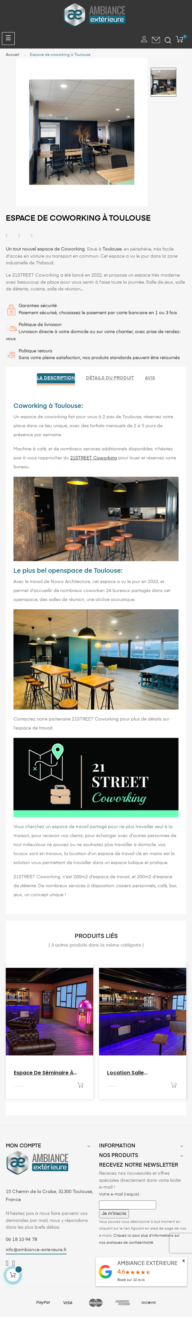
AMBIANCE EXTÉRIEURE (147, 1263)
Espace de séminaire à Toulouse (43, 1073)
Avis (150, 378)
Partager (6, 236)
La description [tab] (56, 378)
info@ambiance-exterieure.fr (36, 1250)
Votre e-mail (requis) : (120, 1194)
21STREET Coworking (93, 458)
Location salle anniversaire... (125, 1073)
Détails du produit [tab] (110, 378)
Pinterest (31, 236)
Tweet (19, 236)
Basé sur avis (131, 1280)
